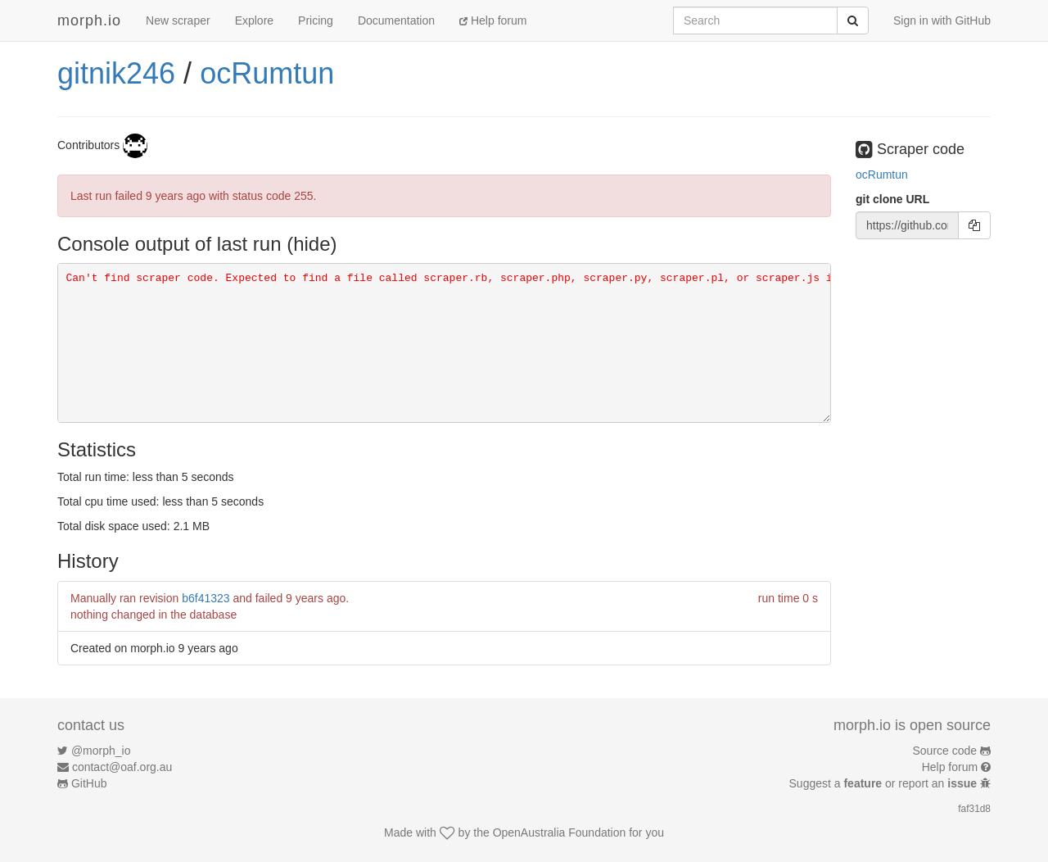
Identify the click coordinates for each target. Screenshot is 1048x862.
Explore (254, 20)
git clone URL (892, 199)
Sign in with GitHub (942, 20)
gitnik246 (116, 73)
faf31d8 (974, 808)
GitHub (89, 783)
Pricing (315, 20)
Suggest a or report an (884, 783)
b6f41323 (205, 598)
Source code (945, 750)
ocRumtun (267, 73)
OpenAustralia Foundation (559, 832)
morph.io (89, 20)
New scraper (178, 20)
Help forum (492, 20)
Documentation (396, 20)
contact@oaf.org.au (122, 767)
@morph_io (101, 750)
